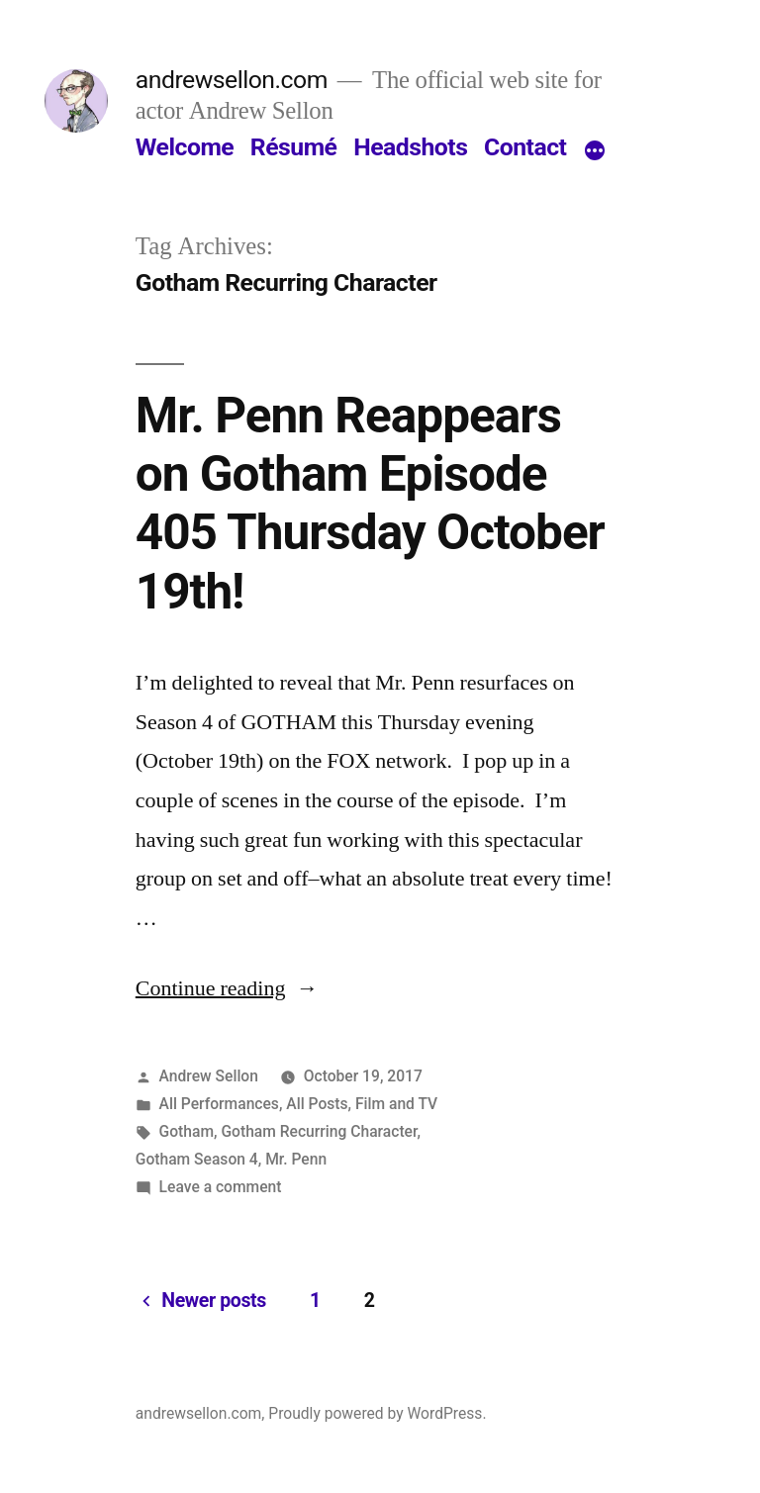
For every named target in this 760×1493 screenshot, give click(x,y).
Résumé (293, 147)
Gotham (186, 1131)
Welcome (185, 147)
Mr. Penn (296, 1159)
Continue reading (227, 988)
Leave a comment (220, 1186)
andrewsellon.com (232, 79)
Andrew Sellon (208, 1076)
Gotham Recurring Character (319, 1131)
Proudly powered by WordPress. (377, 1413)
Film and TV (396, 1103)
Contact (525, 147)
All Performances (219, 1103)
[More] (595, 151)
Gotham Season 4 (197, 1159)
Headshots (410, 147)
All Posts (316, 1103)
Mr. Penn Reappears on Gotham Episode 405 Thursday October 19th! (370, 503)
